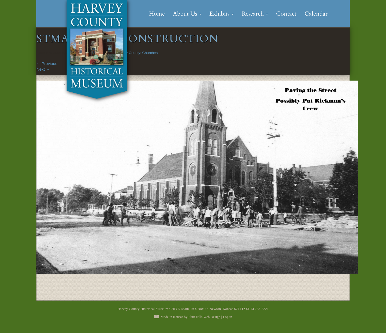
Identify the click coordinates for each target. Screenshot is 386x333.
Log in (227, 317)
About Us (187, 14)
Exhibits (221, 14)
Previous (46, 63)
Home (157, 14)
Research (255, 14)
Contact (286, 14)
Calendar (316, 14)
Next (43, 69)
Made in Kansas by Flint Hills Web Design (190, 317)
